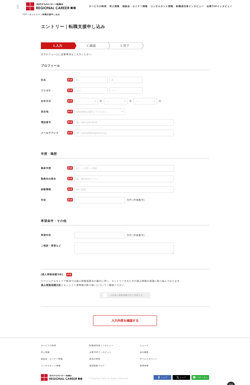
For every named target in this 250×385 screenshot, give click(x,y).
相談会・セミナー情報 (135, 6)
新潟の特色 (94, 359)
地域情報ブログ (97, 365)
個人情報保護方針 (51, 285)
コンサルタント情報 (161, 6)
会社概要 (144, 352)
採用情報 (144, 365)
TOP (24, 14)
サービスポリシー (148, 359)
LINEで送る (202, 377)
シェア (164, 377)
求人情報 (114, 6)
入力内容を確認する (125, 320)
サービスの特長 (97, 6)
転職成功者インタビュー (190, 6)
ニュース (144, 345)
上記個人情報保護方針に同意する (126, 295)
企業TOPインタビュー (219, 6)
